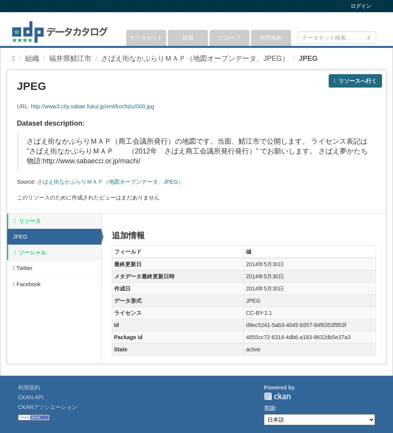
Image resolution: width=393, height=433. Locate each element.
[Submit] (369, 37)
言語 (269, 408)
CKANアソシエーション (47, 407)
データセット (146, 38)
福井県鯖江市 (70, 58)
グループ (229, 38)
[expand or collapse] (375, 29)
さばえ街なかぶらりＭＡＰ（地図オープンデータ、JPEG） (195, 58)
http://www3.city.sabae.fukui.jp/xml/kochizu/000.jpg (92, 106)
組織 (187, 38)
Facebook (27, 284)
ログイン (361, 6)
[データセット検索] (337, 37)
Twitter (23, 268)
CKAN (277, 396)
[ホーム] (14, 58)
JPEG (308, 58)
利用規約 (271, 38)
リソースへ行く (355, 81)
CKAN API (31, 397)
